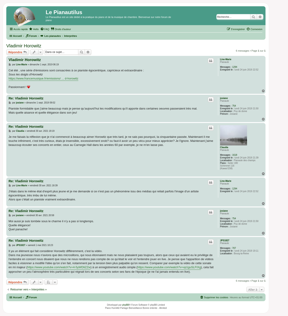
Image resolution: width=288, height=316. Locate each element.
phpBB (125, 305)
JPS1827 (224, 240)
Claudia (224, 147)
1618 (234, 155)
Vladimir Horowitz (23, 45)
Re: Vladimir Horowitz (26, 98)
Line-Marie (225, 59)
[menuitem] (34, 29)
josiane (224, 98)
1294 (234, 67)
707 (234, 248)
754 (234, 106)
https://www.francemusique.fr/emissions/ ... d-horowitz (43, 78)
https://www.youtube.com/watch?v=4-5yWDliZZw (58, 267)
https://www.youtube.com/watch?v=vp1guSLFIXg (169, 267)
